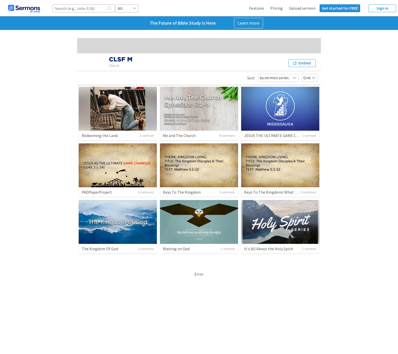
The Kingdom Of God (100, 248)
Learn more (248, 23)
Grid (309, 77)
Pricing (276, 8)
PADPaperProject (97, 192)
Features (256, 8)
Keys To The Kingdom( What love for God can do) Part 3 (292, 192)
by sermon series (278, 77)
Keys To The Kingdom (182, 192)
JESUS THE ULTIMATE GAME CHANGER (277, 135)
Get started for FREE (340, 8)
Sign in (382, 8)
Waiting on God (176, 248)
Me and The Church (179, 135)
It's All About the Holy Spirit (268, 248)
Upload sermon (302, 8)
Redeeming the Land (100, 135)
